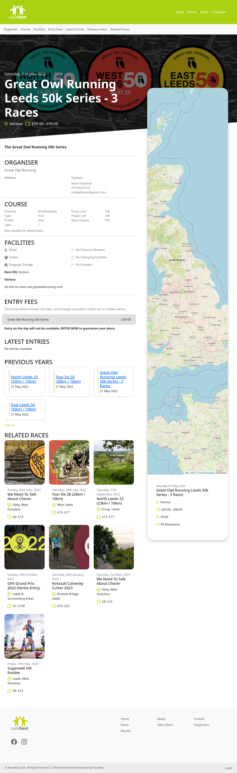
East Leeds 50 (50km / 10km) (23, 407)
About (204, 12)
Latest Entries (75, 29)
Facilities (39, 29)
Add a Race (165, 725)
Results (192, 12)
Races (180, 12)
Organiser (11, 29)
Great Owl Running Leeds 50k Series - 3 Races (113, 379)
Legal (228, 768)
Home (125, 719)
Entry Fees (55, 29)
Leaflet (190, 473)
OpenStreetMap (207, 473)
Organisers (219, 12)
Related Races (120, 29)
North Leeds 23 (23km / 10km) (24, 379)
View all (9, 425)
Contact (199, 719)
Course (25, 29)
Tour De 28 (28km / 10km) (68, 379)
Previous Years (97, 29)
